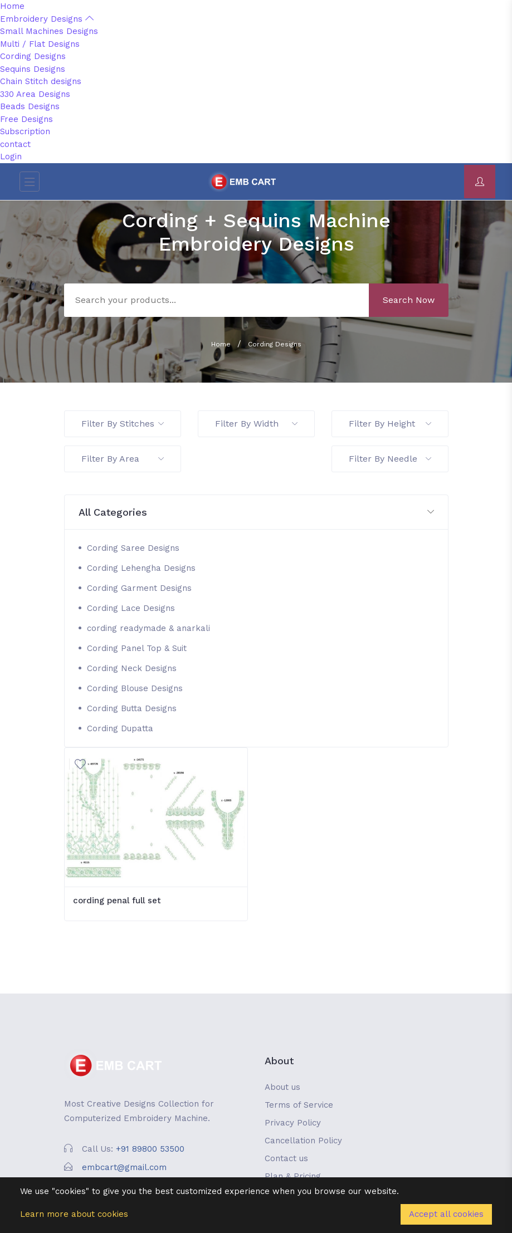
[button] (256, 512)
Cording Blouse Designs (135, 688)
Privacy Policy (293, 1123)
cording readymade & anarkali (148, 628)
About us (282, 1087)
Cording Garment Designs (139, 588)
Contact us (286, 1158)
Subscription (25, 131)
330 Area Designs (35, 94)
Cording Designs (33, 56)
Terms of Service (299, 1105)
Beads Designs (30, 106)
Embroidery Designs (47, 19)
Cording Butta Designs (132, 708)
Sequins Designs (32, 69)
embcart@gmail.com (124, 1167)
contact (15, 144)
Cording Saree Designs (133, 548)
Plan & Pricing (293, 1176)
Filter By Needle (390, 458)
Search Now (409, 300)
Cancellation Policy (303, 1141)
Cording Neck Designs (132, 668)
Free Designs (26, 119)
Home (12, 6)
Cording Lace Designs (131, 608)
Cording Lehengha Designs (141, 568)
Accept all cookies (446, 1214)
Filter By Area (122, 458)
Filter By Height (390, 423)
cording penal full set (117, 901)
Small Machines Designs (49, 31)
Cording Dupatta (120, 728)
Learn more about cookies (74, 1214)
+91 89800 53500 (150, 1149)
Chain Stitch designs (40, 81)
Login (11, 156)
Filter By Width (256, 423)
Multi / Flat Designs (40, 44)
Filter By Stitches (122, 423)
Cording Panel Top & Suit (137, 648)
